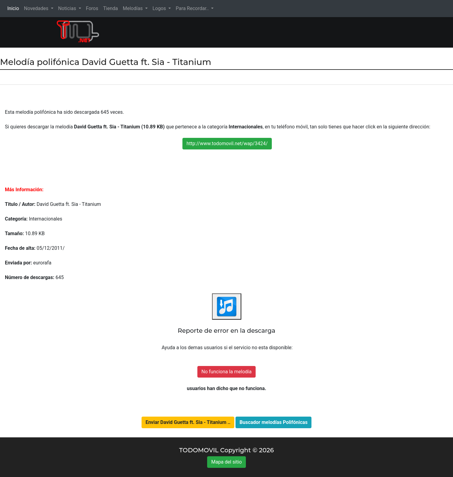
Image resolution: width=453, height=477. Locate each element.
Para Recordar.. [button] (193, 8)
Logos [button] (160, 8)
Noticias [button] (67, 8)
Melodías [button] (133, 8)
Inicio (14, 8)
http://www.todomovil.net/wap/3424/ (227, 143)
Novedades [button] (36, 8)
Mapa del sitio (226, 462)
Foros (92, 8)
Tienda (110, 8)
